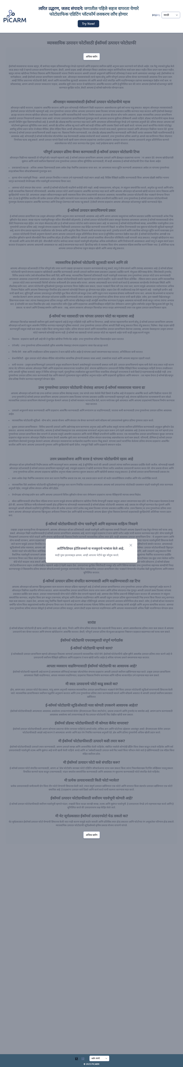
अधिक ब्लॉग (91, 56)
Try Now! (88, 23)
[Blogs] (82, 1058)
